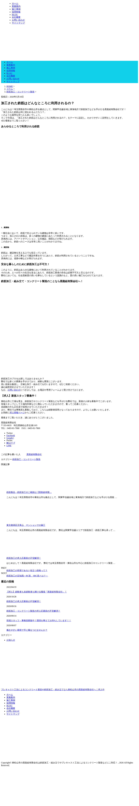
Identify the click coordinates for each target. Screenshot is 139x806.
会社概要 (16, 17)
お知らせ (10, 640)
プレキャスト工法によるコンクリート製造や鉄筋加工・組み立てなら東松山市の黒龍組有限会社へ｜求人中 (69, 678)
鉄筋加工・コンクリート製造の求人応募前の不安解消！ (33, 611)
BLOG (15, 14)
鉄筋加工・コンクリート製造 (20, 92)
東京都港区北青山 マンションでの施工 (25, 525)
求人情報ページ (17, 412)
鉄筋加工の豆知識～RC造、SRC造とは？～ (27, 576)
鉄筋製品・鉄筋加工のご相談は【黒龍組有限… (29, 492)
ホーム (15, 3)
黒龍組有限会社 (34, 454)
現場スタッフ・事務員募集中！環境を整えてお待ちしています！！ (38, 620)
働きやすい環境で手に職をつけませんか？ (26, 630)
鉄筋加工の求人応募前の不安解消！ (23, 558)
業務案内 (16, 6)
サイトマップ (18, 23)
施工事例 (16, 9)
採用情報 (16, 12)
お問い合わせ (18, 20)
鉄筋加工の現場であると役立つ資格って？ (26, 570)
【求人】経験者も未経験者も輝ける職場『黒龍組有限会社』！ (36, 592)
